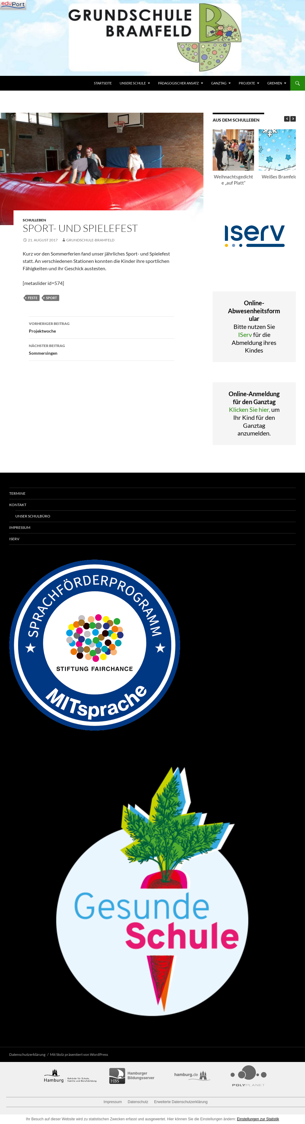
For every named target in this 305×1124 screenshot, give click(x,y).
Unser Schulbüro (32, 516)
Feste (32, 298)
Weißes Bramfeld (279, 176)
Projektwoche (101, 327)
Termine (17, 493)
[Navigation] (13, 4)
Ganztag (218, 83)
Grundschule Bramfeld (36, 83)
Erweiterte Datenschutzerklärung (180, 1102)
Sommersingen (101, 349)
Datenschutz (138, 1102)
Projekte (247, 83)
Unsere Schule (133, 83)
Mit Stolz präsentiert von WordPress (79, 1054)
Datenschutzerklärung (27, 1054)
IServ (245, 334)
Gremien (274, 83)
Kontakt (17, 504)
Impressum (19, 527)
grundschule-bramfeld (90, 240)
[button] (293, 119)
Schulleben (34, 220)
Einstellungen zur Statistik (258, 1119)
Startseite (103, 83)
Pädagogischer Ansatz (178, 83)
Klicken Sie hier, (249, 409)
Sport (51, 298)
